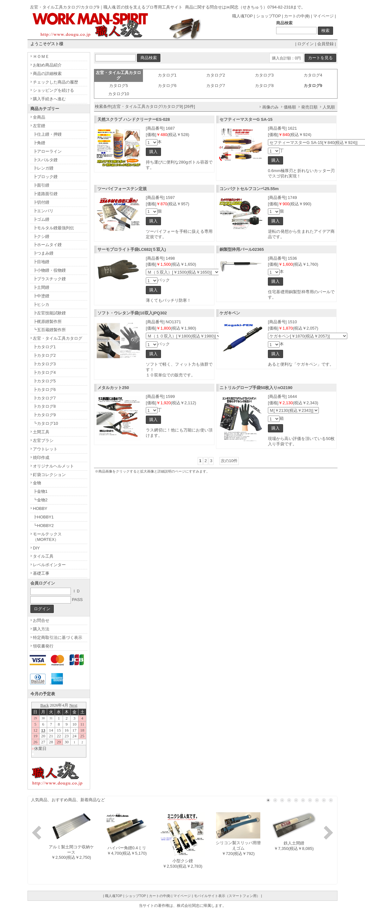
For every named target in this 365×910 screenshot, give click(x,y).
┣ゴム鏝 (41, 219)
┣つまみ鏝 (43, 253)
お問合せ (41, 620)
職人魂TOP (242, 16)
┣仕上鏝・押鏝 (47, 134)
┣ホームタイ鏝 (47, 244)
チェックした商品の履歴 (55, 82)
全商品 (39, 117)
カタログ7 (215, 85)
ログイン (305, 43)
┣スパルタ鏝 (45, 160)
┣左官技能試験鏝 (49, 313)
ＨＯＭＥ (41, 56)
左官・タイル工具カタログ (57, 338)
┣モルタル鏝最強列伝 (53, 228)
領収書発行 (43, 646)
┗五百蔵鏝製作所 (49, 329)
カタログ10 (118, 93)
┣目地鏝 (41, 261)
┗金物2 (40, 500)
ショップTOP (268, 16)
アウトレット (45, 449)
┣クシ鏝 (41, 236)
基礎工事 (41, 573)
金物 (37, 482)
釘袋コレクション (49, 474)
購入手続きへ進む (49, 98)
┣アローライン (47, 151)
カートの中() (297, 16)
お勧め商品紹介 (47, 65)
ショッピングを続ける (53, 90)
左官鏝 (39, 125)
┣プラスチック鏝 (49, 278)
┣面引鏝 (41, 185)
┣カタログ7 (44, 398)
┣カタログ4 (44, 372)
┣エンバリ (43, 210)
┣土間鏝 (41, 287)
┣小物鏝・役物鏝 (49, 270)
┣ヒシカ (41, 304)
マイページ (323, 16)
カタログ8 (264, 85)
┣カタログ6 (44, 389)
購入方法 (41, 629)
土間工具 (41, 432)
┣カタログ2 (44, 355)
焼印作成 (41, 457)
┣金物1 (40, 491)
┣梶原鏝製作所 (47, 321)
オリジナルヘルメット (53, 466)
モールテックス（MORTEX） (47, 537)
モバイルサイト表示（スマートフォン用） (227, 896)
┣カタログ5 (44, 381)
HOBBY (40, 508)
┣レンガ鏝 (43, 168)
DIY (36, 548)
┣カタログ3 (44, 364)
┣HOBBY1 (43, 517)
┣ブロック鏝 (45, 176)
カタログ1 (167, 75)
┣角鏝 (39, 142)
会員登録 (325, 43)
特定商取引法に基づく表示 (57, 637)
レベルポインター (49, 564)
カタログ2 (215, 75)
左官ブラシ (43, 440)
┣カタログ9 (44, 414)
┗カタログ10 (45, 423)
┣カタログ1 (44, 346)
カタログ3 (264, 75)
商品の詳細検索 (47, 73)
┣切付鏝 (41, 202)
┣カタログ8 (44, 406)
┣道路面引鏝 (45, 193)
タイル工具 (43, 556)
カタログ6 (167, 85)
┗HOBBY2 (43, 525)
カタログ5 (118, 85)
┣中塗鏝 (41, 296)
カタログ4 (313, 75)
